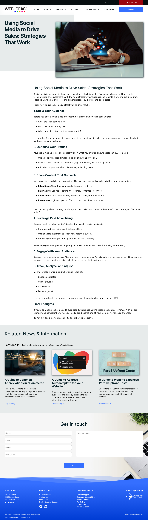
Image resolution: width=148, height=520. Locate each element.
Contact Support (83, 495)
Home (36, 9)
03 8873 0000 (109, 2)
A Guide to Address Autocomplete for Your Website (67, 383)
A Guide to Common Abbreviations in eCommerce (24, 381)
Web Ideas (140, 514)
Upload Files (81, 504)
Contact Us (43, 497)
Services (60, 9)
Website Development (130, 514)
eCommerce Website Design (61, 345)
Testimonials (91, 9)
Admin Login (8, 517)
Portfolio (74, 9)
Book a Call (43, 499)
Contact (131, 9)
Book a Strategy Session (48, 502)
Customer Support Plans (86, 497)
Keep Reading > (11, 403)
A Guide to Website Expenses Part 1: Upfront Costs (119, 381)
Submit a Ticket (83, 499)
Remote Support (83, 507)
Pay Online (81, 502)
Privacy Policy (15, 517)
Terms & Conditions (26, 517)
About (46, 9)
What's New (109, 9)
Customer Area (131, 2)
